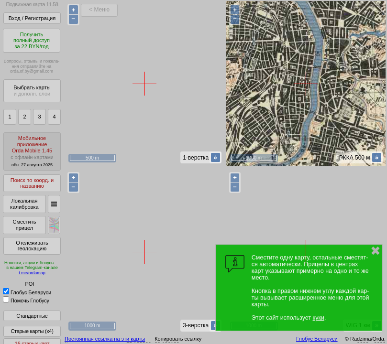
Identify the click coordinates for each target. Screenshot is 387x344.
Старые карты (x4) (32, 331)
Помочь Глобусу (26, 300)
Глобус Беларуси (27, 292)
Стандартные (31, 316)
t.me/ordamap (32, 272)
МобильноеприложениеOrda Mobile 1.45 (32, 151)
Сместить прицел (24, 225)
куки (318, 317)
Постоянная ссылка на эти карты (105, 339)
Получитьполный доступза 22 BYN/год (31, 40)
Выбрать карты (31, 91)
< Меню (99, 9)
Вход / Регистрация (32, 18)
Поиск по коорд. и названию (32, 183)
